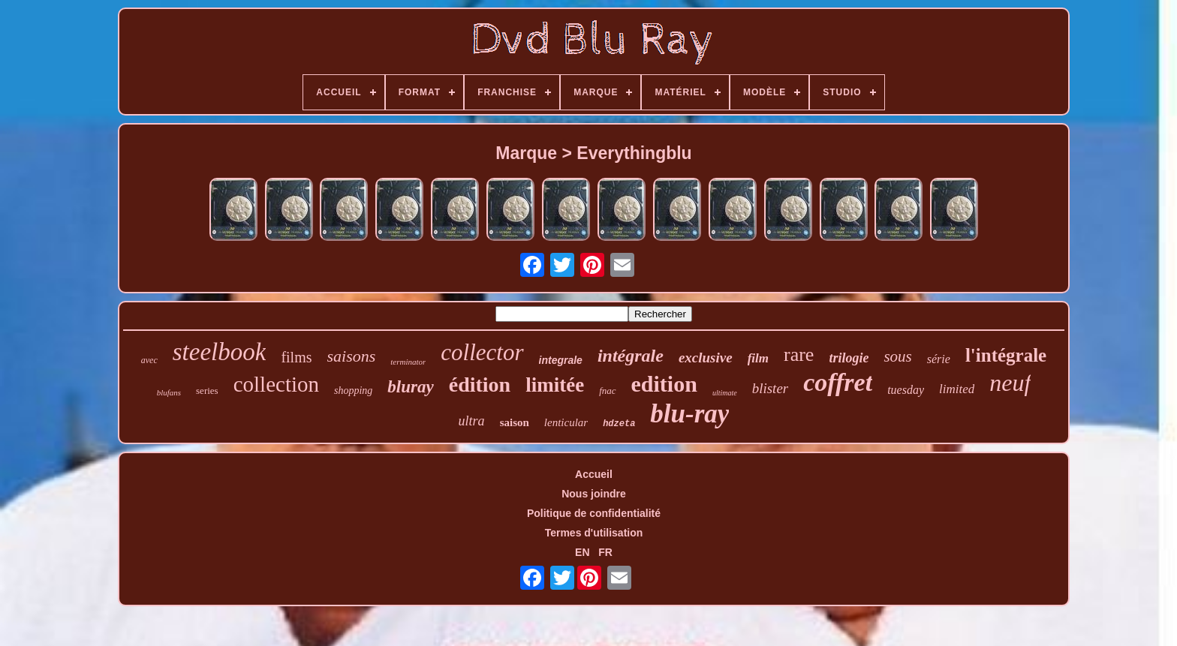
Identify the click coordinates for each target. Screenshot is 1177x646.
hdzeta (619, 424)
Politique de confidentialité (594, 513)
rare (799, 354)
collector (482, 352)
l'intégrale (1005, 355)
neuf (1010, 382)
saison (514, 422)
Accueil (594, 474)
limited (956, 389)
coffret (837, 382)
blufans (169, 392)
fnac (607, 390)
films (296, 357)
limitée (554, 385)
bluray (410, 386)
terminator (408, 361)
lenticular (566, 422)
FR (605, 552)
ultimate (724, 393)
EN (582, 552)
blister (770, 388)
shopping (353, 390)
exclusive (706, 357)
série (938, 359)
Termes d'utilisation (594, 533)
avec (149, 360)
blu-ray (689, 413)
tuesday (905, 389)
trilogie (848, 357)
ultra (472, 420)
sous (897, 356)
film (758, 358)
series (207, 390)
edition (664, 383)
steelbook (219, 351)
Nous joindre (593, 494)
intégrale (631, 355)
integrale (560, 360)
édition (479, 384)
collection (276, 384)
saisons (351, 356)
